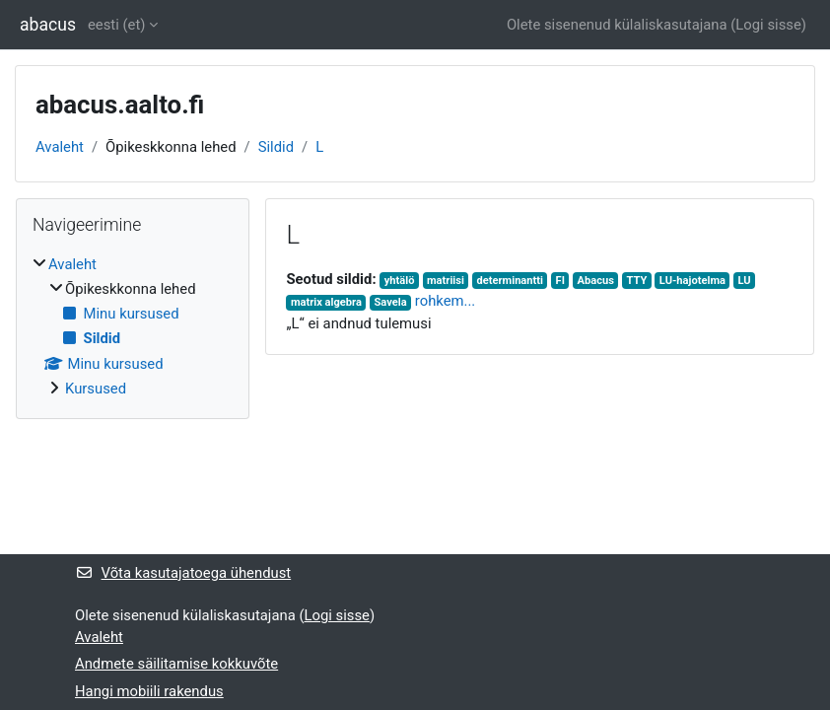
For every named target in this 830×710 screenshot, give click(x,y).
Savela (391, 302)
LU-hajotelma (692, 280)
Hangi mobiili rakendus (149, 691)
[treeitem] (133, 326)
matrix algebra (326, 302)
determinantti (510, 280)
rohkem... (445, 301)
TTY (636, 280)
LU (744, 280)
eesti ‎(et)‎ (116, 25)
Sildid (276, 147)
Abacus (596, 280)
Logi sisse (767, 25)
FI (560, 280)
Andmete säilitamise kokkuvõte (176, 664)
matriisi (445, 280)
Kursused (95, 388)
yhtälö (399, 280)
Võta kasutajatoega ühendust (183, 573)
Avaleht (59, 147)
